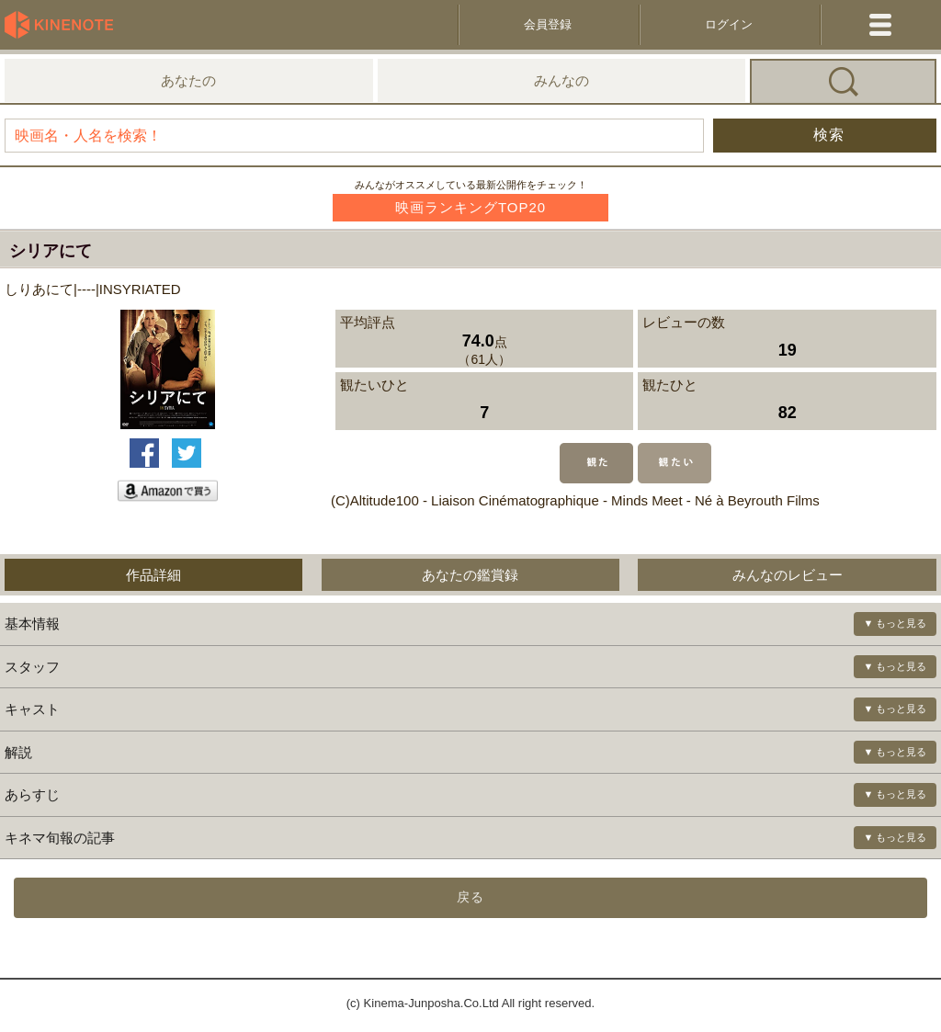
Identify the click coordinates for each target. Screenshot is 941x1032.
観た (596, 463)
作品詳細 (153, 575)
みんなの (561, 80)
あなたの (188, 80)
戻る (470, 897)
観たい (674, 463)
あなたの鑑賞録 (470, 575)
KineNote (64, 25)
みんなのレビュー (787, 575)
